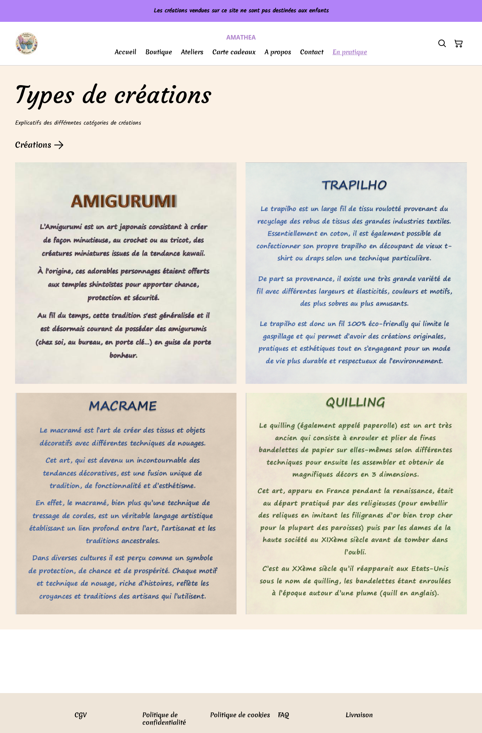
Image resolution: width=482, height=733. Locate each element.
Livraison (359, 714)
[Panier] (458, 43)
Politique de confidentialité (164, 718)
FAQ (283, 714)
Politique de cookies (240, 714)
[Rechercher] (442, 43)
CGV (81, 714)
